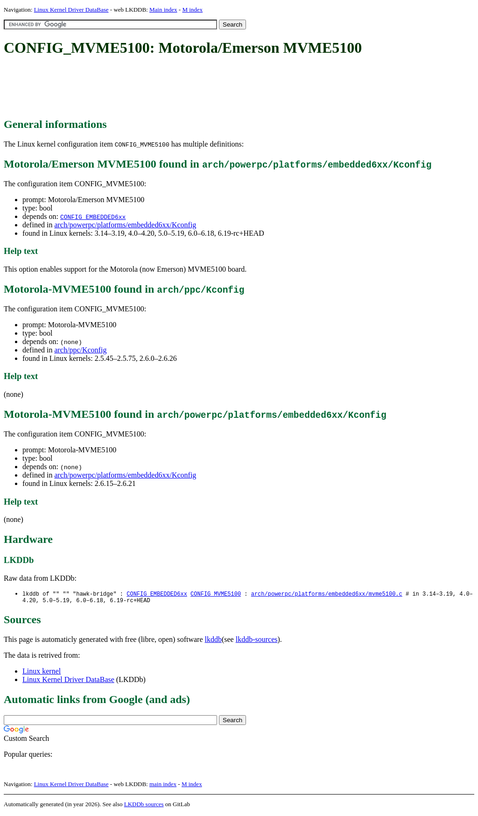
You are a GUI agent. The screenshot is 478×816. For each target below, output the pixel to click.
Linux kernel (41, 673)
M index (192, 9)
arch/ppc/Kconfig (80, 350)
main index (162, 785)
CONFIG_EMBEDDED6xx (93, 216)
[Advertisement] (174, 88)
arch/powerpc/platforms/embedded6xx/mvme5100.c (326, 594)
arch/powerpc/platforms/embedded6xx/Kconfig (125, 225)
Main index (163, 9)
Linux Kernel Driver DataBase (71, 9)
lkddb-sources (257, 641)
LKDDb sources (144, 805)
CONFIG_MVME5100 (215, 594)
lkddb (213, 641)
